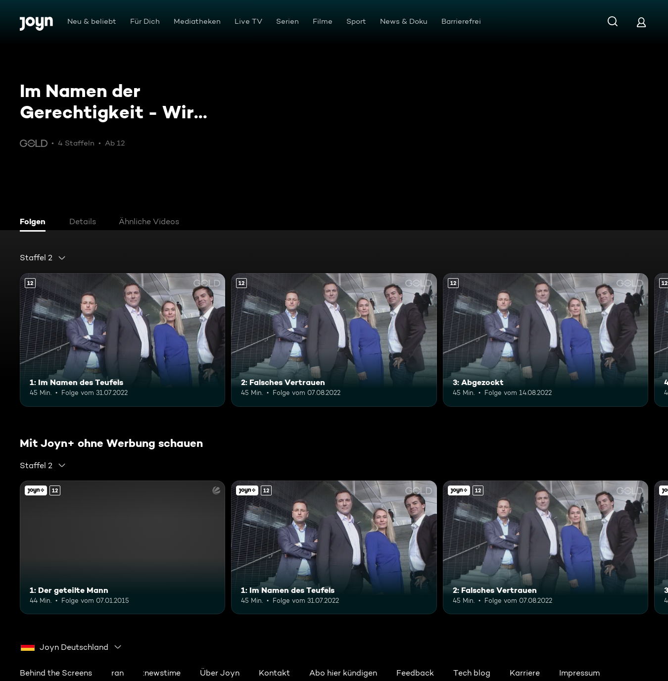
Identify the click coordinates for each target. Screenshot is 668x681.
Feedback (415, 673)
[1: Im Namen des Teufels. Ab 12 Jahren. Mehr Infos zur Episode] (122, 340)
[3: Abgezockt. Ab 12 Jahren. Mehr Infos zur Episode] (545, 340)
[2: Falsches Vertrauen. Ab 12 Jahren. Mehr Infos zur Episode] (333, 340)
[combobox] (43, 258)
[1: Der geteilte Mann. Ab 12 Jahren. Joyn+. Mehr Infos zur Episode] (122, 547)
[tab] (35, 223)
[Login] (641, 22)
